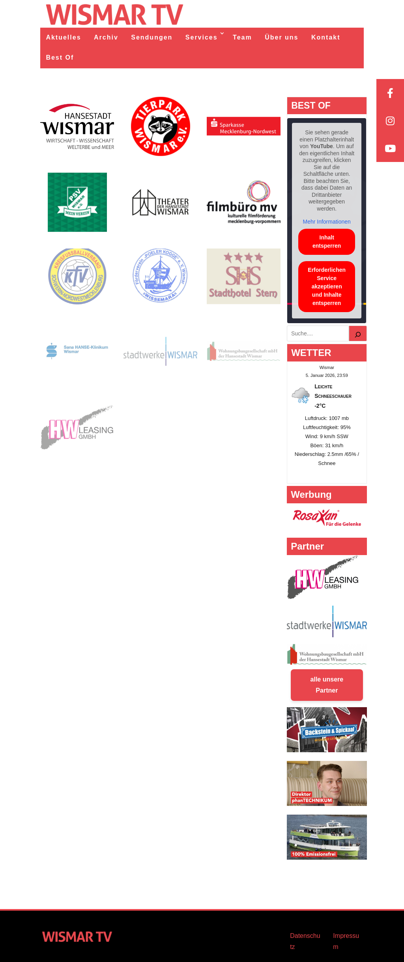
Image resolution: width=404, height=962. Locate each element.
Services (201, 37)
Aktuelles (63, 37)
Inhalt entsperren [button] (326, 241)
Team (242, 37)
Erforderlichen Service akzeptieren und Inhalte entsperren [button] (327, 286)
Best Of (60, 57)
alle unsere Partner (327, 685)
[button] (17, 944)
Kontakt (325, 37)
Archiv (106, 37)
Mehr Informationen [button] (327, 221)
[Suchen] (358, 333)
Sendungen (151, 37)
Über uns (281, 37)
